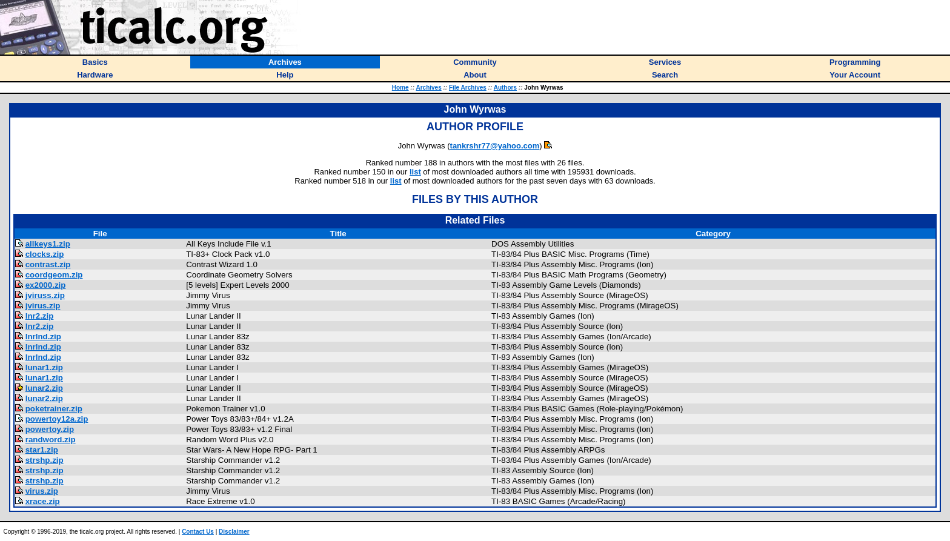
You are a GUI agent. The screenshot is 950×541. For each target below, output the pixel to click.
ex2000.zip (45, 285)
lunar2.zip (44, 388)
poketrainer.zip (53, 408)
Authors (505, 87)
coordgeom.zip (54, 274)
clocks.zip (44, 254)
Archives (428, 87)
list (415, 171)
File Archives (468, 87)
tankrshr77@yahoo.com (495, 145)
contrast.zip (48, 264)
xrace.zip (42, 501)
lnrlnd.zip (43, 336)
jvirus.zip (43, 305)
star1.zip (41, 449)
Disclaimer (234, 531)
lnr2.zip (39, 315)
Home (400, 87)
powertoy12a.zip (56, 418)
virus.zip (41, 491)
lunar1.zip (44, 367)
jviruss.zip (45, 295)
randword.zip (50, 439)
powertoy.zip (49, 429)
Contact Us (198, 531)
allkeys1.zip (47, 243)
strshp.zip (44, 460)
